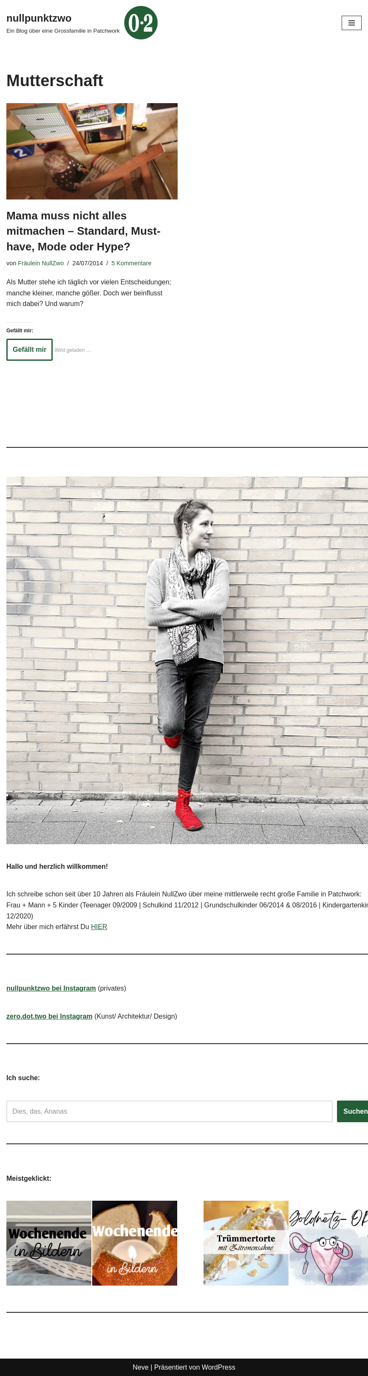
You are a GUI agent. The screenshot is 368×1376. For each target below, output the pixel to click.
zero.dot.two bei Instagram (49, 1016)
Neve (140, 1367)
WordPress (218, 1367)
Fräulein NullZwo (41, 263)
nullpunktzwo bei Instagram (51, 988)
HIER (99, 926)
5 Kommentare (131, 263)
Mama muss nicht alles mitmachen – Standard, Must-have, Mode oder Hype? (83, 231)
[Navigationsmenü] (352, 23)
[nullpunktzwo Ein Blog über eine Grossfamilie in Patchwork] (82, 23)
